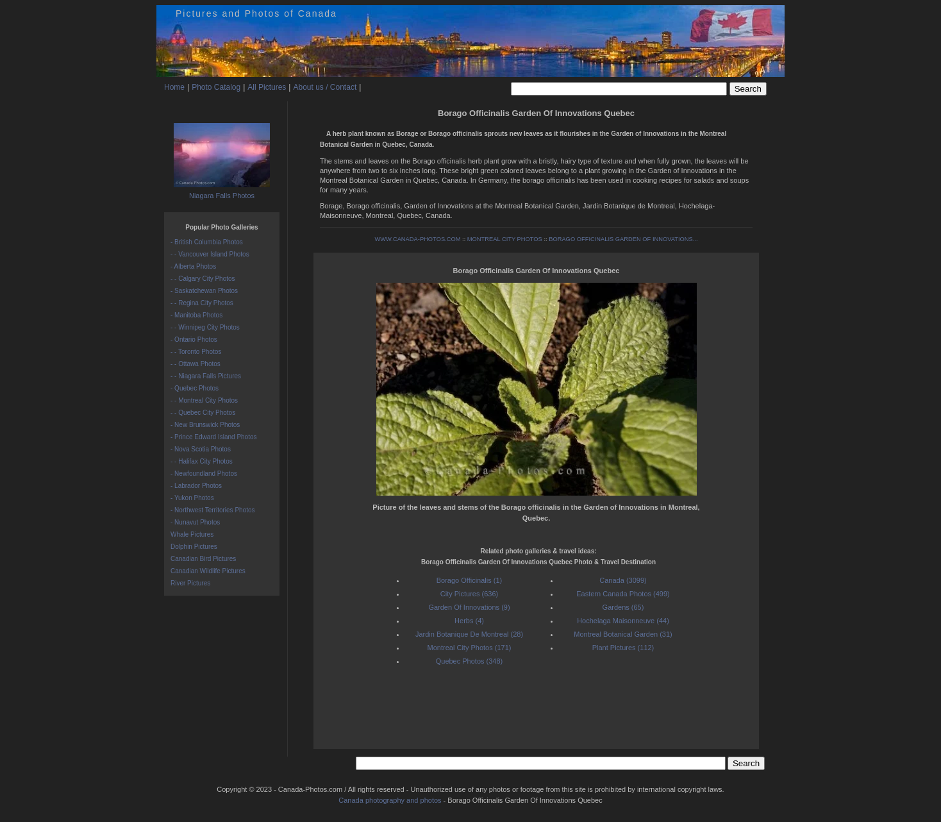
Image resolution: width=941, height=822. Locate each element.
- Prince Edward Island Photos (214, 436)
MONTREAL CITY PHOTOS (504, 239)
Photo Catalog (216, 87)
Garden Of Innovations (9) (469, 607)
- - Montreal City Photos (204, 400)
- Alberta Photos (193, 266)
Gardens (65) (623, 607)
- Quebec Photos (195, 388)
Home (174, 87)
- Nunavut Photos (195, 522)
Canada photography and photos (389, 800)
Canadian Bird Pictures (203, 558)
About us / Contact (324, 87)
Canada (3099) (622, 580)
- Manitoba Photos (196, 315)
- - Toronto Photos (196, 351)
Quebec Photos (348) (469, 661)
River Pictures (190, 583)
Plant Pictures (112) (623, 647)
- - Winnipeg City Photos (205, 327)
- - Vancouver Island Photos (210, 254)
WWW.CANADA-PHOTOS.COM (417, 239)
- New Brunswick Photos (205, 424)
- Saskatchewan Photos (204, 290)
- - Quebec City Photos (203, 412)
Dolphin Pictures (194, 546)
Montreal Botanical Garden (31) (623, 634)
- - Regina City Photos (202, 302)
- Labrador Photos (196, 485)
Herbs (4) (469, 621)
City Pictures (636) (469, 594)
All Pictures (266, 87)
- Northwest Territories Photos (213, 510)
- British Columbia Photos (207, 242)
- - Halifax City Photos (202, 461)
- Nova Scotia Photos (201, 449)
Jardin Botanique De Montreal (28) (469, 634)
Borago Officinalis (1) (470, 580)
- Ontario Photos (194, 339)
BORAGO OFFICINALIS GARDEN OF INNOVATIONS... (623, 239)
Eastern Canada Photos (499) (623, 594)
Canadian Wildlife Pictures (208, 571)
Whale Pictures (192, 534)
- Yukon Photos (192, 497)
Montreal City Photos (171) (470, 647)
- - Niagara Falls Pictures (206, 376)
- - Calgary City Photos (203, 278)
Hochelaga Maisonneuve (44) (623, 621)
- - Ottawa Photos (196, 363)
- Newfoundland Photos (204, 473)
